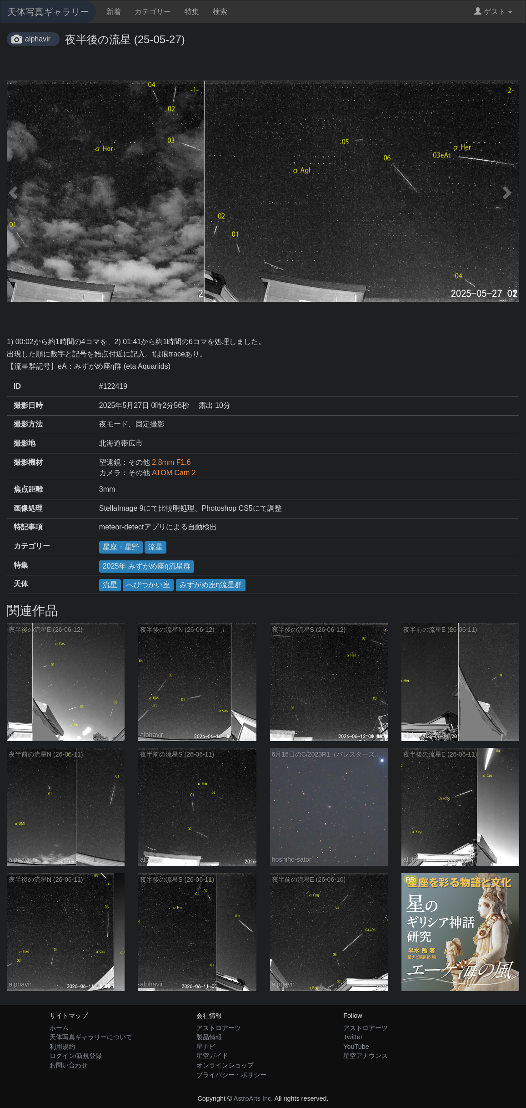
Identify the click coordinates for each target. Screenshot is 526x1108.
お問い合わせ (69, 1065)
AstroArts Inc (252, 1098)
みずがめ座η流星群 (211, 585)
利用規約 (62, 1046)
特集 (192, 11)
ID (17, 386)
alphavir (37, 39)
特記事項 (28, 527)
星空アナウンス (365, 1055)
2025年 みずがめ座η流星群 (146, 566)
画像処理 (28, 508)
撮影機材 (28, 462)
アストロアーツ (218, 1028)
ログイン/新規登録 (76, 1055)
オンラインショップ (225, 1065)
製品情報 (209, 1037)
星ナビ (205, 1046)
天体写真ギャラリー (48, 12)
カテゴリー (153, 11)
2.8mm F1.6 (171, 462)
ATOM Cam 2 (173, 473)
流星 (155, 547)
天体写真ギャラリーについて (91, 1037)
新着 (113, 11)
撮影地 (24, 443)
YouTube (356, 1046)
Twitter (352, 1037)
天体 (21, 584)
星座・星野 (121, 547)
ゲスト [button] (493, 11)
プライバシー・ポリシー (231, 1074)
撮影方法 (28, 424)
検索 (220, 11)
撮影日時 (28, 405)
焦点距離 (28, 489)
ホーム (59, 1028)
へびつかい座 (148, 585)
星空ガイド (212, 1055)
